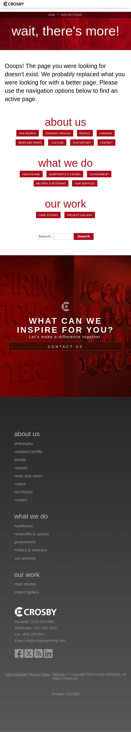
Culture (57, 142)
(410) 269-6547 (33, 634)
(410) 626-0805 (42, 622)
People (85, 133)
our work (65, 204)
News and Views (30, 142)
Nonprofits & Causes (65, 174)
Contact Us (65, 347)
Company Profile (58, 133)
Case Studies (48, 215)
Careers (105, 133)
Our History (82, 142)
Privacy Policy (39, 674)
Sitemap (59, 674)
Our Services (85, 183)
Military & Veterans (51, 183)
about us (65, 122)
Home (51, 15)
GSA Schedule (16, 674)
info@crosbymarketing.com (45, 641)
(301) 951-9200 (45, 628)
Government (99, 174)
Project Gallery (79, 215)
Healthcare (31, 174)
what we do (65, 163)
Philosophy (27, 133)
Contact (106, 142)
